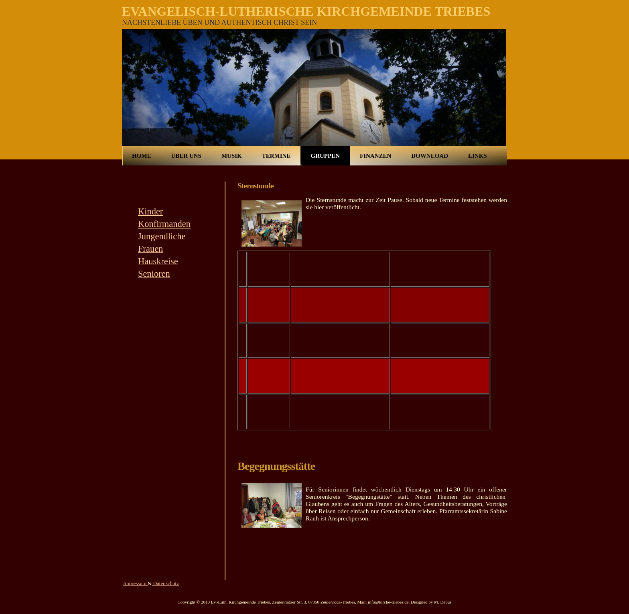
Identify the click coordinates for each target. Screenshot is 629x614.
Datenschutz (165, 583)
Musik (231, 156)
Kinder (150, 211)
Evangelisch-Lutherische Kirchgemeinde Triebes (306, 11)
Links (477, 156)
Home (141, 156)
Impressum (135, 583)
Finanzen (375, 156)
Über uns (186, 156)
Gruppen (325, 156)
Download (429, 156)
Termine (276, 156)
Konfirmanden (164, 224)
